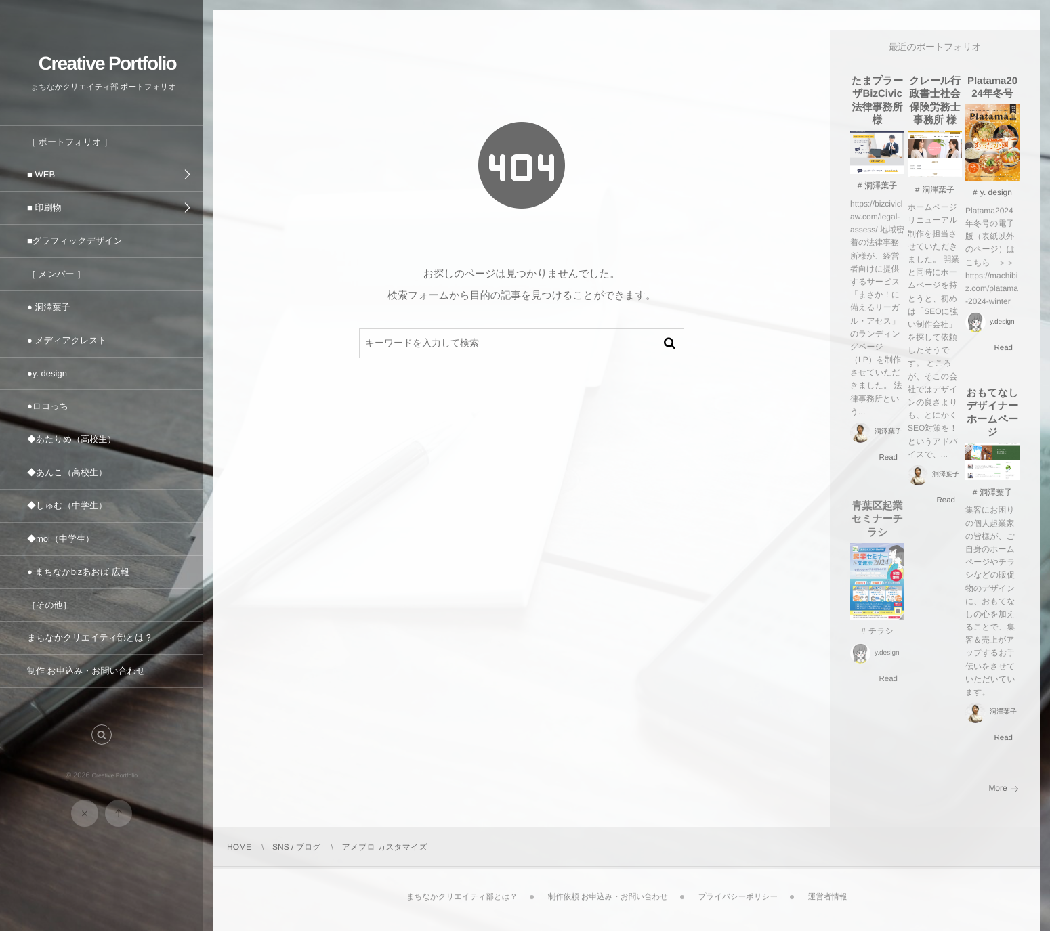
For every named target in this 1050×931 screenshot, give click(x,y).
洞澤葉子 (880, 186)
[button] (101, 739)
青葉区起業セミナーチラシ (877, 524)
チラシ (881, 636)
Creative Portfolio (107, 62)
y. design (996, 193)
